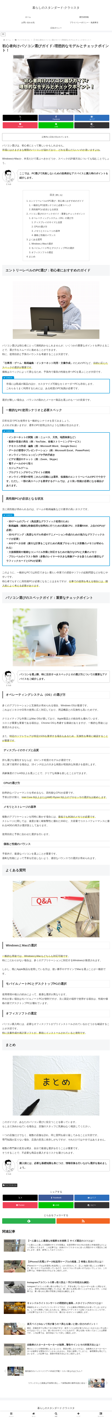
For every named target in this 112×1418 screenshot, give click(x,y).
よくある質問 (35, 240)
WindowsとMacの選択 (42, 245)
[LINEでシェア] (55, 125)
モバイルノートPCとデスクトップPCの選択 (53, 249)
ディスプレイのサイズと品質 (48, 223)
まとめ (32, 258)
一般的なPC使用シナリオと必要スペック (52, 205)
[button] (91, 125)
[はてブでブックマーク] (91, 118)
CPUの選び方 (40, 227)
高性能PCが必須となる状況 (45, 210)
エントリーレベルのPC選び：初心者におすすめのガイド (56, 201)
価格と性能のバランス (45, 236)
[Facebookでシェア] (55, 118)
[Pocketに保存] (20, 125)
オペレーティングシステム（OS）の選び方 (53, 218)
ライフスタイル (10, 1187)
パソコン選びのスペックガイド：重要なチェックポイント (57, 214)
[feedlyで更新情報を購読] (29, 1222)
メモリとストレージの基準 (47, 232)
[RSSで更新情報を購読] (83, 1222)
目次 (52, 195)
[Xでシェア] (20, 118)
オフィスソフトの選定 (42, 253)
